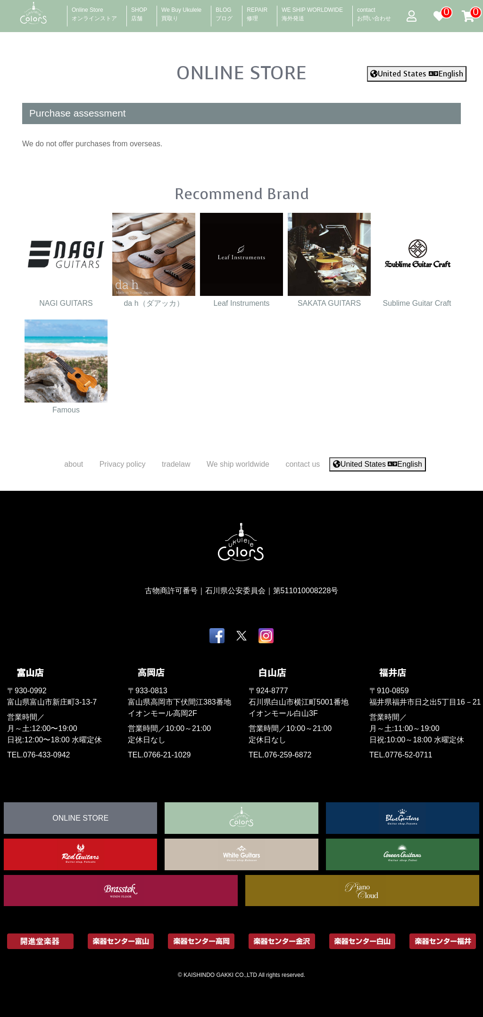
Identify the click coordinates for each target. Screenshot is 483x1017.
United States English (416, 74)
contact (374, 11)
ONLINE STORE (241, 72)
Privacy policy (123, 464)
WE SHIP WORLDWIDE (312, 11)
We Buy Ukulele (181, 11)
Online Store (94, 11)
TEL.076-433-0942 (38, 755)
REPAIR (257, 11)
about (73, 464)
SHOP (139, 11)
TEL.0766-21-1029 (159, 755)
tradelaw (176, 464)
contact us (302, 464)
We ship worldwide (238, 464)
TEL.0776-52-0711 (400, 755)
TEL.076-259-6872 (280, 755)
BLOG (224, 11)
